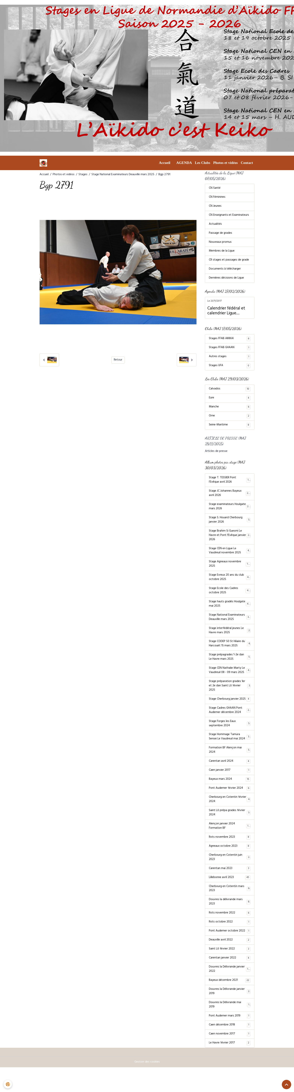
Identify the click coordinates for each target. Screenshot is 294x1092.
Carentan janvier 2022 (229, 981)
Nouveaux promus (220, 244)
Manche (229, 411)
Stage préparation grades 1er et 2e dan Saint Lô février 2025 (229, 697)
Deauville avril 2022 (229, 962)
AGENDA (184, 163)
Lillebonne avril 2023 (229, 898)
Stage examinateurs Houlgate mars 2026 (229, 512)
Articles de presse (216, 456)
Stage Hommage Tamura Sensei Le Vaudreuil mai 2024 (229, 754)
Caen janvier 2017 (229, 788)
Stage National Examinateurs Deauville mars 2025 (123, 174)
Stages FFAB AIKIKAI (229, 341)
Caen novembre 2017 (229, 1058)
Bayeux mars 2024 (229, 797)
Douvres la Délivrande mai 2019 (229, 1029)
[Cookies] (8, 1084)
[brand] (44, 163)
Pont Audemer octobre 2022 (229, 953)
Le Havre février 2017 (229, 1068)
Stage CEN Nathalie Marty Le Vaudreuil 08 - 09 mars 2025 (230, 681)
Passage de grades (221, 235)
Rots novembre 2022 (229, 935)
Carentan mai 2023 (229, 889)
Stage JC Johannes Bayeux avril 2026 (229, 498)
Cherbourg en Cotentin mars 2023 (229, 910)
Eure (229, 402)
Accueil (164, 163)
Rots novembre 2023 (229, 857)
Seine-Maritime (229, 429)
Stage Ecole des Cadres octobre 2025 (229, 599)
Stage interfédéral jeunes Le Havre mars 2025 (229, 640)
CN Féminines (217, 198)
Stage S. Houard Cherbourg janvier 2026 (229, 526)
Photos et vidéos (225, 163)
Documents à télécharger (225, 271)
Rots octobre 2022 (229, 944)
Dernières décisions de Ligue (226, 281)
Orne (229, 420)
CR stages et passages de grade (229, 262)
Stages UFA (229, 369)
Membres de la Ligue (222, 253)
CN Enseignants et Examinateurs (229, 216)
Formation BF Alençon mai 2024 (229, 768)
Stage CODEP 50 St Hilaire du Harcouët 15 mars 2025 (229, 654)
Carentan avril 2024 (229, 779)
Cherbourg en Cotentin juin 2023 (229, 878)
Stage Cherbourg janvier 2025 (229, 713)
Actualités (215, 225)
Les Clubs (202, 163)
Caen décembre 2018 (229, 1049)
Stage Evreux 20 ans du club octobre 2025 (229, 585)
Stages (83, 174)
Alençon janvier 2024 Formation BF (229, 845)
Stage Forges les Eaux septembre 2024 (229, 740)
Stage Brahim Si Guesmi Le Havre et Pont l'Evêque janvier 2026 (230, 542)
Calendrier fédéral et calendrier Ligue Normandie (226, 314)
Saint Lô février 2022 (229, 971)
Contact (247, 163)
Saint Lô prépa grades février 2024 (229, 832)
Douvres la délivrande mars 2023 (229, 923)
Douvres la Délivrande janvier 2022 (229, 992)
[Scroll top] (286, 1084)
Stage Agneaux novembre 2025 (229, 571)
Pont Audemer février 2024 (229, 807)
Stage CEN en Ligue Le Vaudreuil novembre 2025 (229, 558)
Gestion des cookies (147, 1086)
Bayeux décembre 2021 (229, 1003)
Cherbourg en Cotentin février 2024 (229, 818)
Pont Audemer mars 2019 (229, 1040)
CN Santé (214, 189)
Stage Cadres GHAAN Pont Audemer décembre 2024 (229, 727)
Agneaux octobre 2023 (229, 866)
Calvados (229, 392)
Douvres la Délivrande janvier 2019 (229, 1015)
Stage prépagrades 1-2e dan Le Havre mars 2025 (229, 667)
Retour (118, 360)
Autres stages (229, 360)
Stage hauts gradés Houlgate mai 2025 (229, 613)
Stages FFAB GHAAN (229, 351)
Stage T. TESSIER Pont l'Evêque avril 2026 (229, 485)
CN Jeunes (215, 207)
